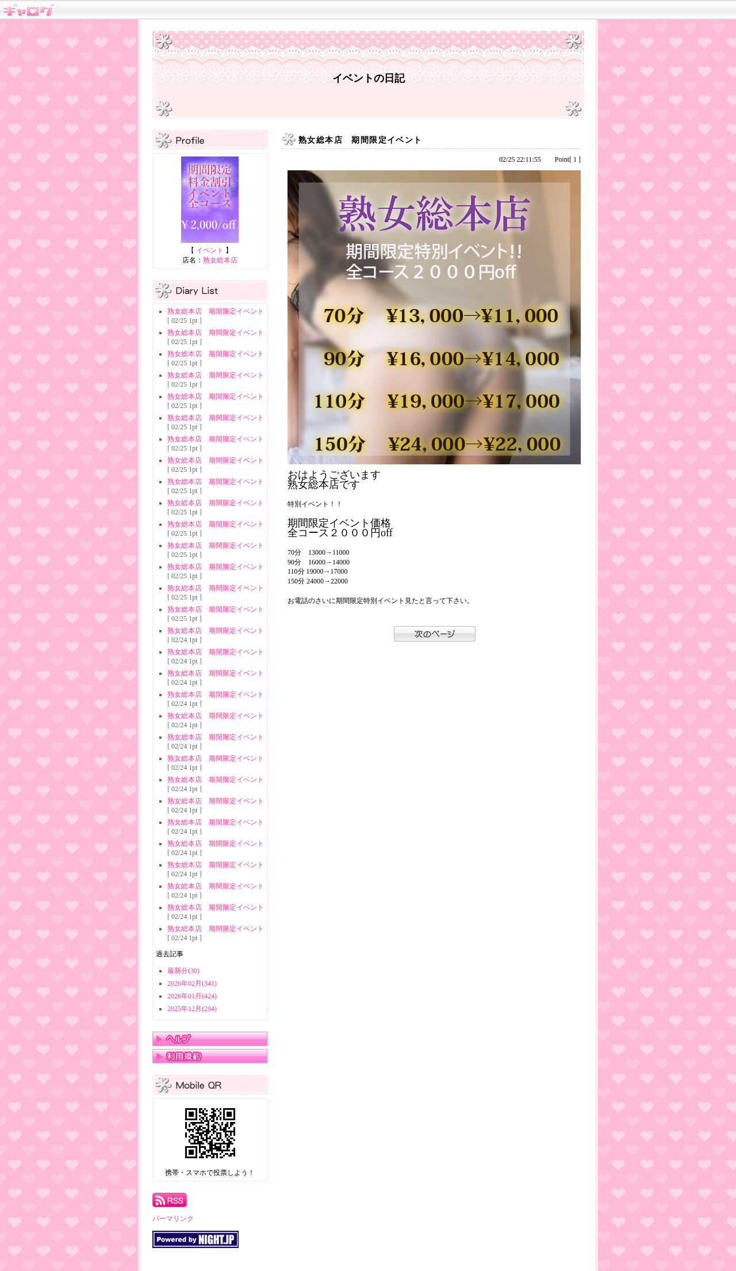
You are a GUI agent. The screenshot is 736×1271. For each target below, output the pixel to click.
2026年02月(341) (192, 983)
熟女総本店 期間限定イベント (215, 311)
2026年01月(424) (192, 996)
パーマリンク (173, 1219)
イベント (210, 250)
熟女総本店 (220, 260)
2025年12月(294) (192, 1009)
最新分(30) (183, 971)
